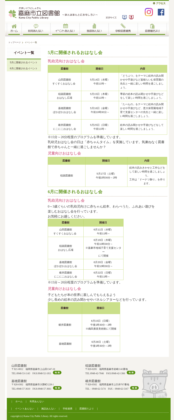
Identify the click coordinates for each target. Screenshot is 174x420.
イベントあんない (24, 408)
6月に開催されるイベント (24, 68)
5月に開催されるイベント (24, 62)
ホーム (19, 401)
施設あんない (48, 408)
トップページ (14, 42)
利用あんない (37, 401)
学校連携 (67, 408)
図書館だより (86, 408)
